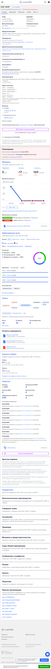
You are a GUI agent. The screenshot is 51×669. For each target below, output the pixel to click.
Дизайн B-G (28, 642)
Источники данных (7, 632)
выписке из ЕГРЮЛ (16, 157)
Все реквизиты (6, 28)
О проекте (4, 630)
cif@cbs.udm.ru (8, 118)
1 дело (11, 266)
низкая (7, 216)
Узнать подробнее (22, 661)
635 (4, 393)
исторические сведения (26, 125)
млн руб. (6, 366)
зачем (29, 132)
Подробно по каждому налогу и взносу (14, 372)
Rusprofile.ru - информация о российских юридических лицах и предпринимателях (25, 2)
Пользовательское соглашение (8, 640)
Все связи (5, 321)
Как (16, 132)
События (6, 377)
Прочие (17, 284)
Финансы (6, 162)
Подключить (44, 666)
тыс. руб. (6, 358)
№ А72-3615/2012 (25, 402)
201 (6, 383)
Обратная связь (30, 630)
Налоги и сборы (9, 350)
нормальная (7, 213)
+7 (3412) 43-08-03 (10, 110)
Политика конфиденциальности (33, 640)
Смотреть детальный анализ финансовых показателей (19, 206)
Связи (5, 294)
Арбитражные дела (11, 229)
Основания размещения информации (10, 642)
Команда (4, 635)
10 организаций (8, 35)
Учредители (7, 485)
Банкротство (7, 284)
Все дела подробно (8, 288)
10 (17, 318)
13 (3, 318)
